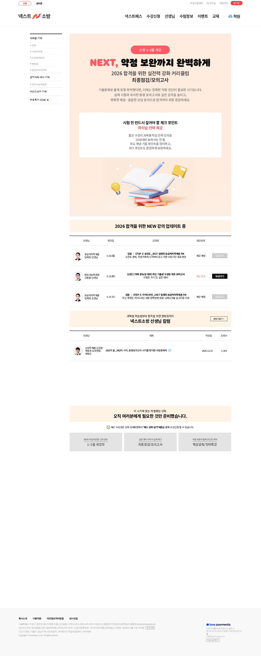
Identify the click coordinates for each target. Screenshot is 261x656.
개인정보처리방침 (55, 618)
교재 (215, 16)
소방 (25, 3)
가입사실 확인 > (213, 640)
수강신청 (153, 16)
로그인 (236, 2)
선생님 (170, 16)
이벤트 (203, 16)
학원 (236, 16)
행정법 (35, 63)
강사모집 (73, 618)
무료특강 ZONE (39, 99)
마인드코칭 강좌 (38, 91)
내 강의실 (211, 3)
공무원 (39, 3)
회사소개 (23, 618)
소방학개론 (37, 51)
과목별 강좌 (36, 38)
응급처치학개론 (39, 69)
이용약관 (37, 618)
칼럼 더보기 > (218, 318)
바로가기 (219, 255)
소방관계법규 (38, 57)
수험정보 (186, 16)
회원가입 (223, 3)
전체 (34, 45)
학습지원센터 (196, 3)
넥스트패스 (133, 16)
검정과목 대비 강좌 (40, 77)
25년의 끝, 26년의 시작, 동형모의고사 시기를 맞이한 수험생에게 (136, 350)
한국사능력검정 (39, 84)
